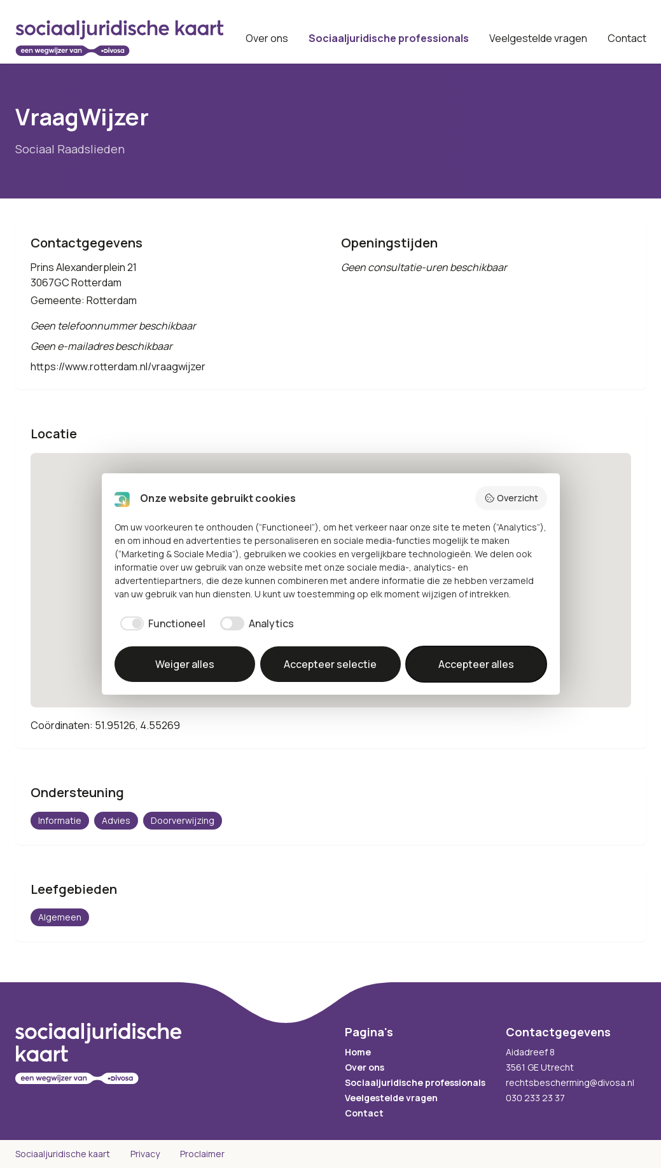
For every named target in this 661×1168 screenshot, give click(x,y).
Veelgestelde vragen (538, 38)
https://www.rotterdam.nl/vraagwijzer (118, 366)
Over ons (267, 38)
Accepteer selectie (330, 664)
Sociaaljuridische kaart (62, 1154)
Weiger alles (184, 664)
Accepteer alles (476, 664)
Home (358, 1052)
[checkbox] (160, 623)
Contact (627, 38)
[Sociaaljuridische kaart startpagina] (119, 38)
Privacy (145, 1154)
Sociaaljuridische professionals (389, 38)
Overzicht (511, 498)
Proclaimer (202, 1154)
